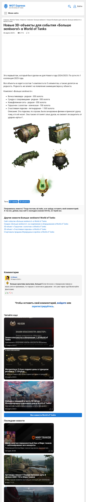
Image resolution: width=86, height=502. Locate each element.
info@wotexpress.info (22, 478)
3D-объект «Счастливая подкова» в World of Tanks (25, 229)
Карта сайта (9, 497)
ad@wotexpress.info (31, 481)
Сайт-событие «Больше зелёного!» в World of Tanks (25, 221)
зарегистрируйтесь (43, 306)
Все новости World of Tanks (43, 351)
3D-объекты (24, 202)
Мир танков (48, 478)
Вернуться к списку (43, 432)
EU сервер (13, 202)
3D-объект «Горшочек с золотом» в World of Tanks (25, 227)
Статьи (46, 481)
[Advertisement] (43, 53)
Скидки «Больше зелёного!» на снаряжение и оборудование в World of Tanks (36, 224)
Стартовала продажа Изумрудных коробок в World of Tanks (29, 232)
